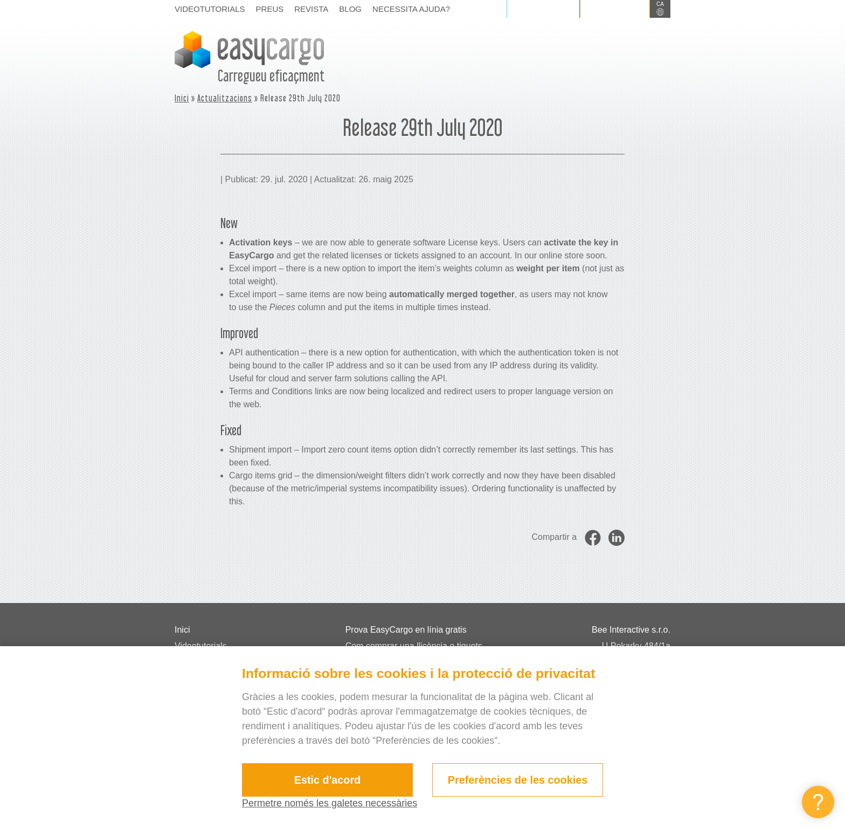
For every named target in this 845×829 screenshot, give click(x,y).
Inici (182, 98)
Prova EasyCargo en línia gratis (406, 629)
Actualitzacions (224, 98)
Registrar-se (614, 8)
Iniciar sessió (543, 8)
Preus (270, 8)
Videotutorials (210, 8)
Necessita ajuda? (411, 8)
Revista (311, 8)
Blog (350, 8)
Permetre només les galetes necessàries (329, 803)
